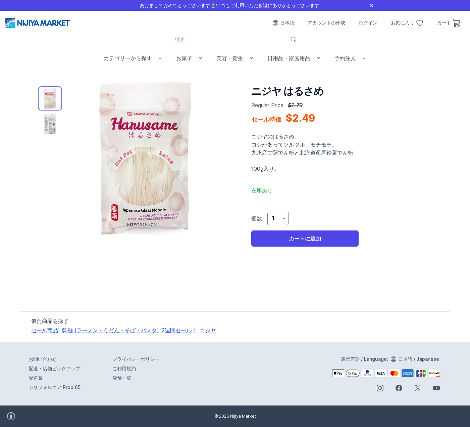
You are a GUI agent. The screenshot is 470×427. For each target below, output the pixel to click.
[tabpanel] (146, 158)
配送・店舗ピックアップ (54, 368)
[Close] (371, 5)
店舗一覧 (121, 378)
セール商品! (45, 330)
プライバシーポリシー (135, 359)
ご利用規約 (124, 368)
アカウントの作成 (326, 23)
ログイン (368, 23)
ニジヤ (208, 330)
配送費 (36, 378)
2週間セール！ (179, 330)
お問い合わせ (43, 359)
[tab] (50, 98)
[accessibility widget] (29, 416)
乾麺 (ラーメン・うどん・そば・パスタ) (110, 330)
